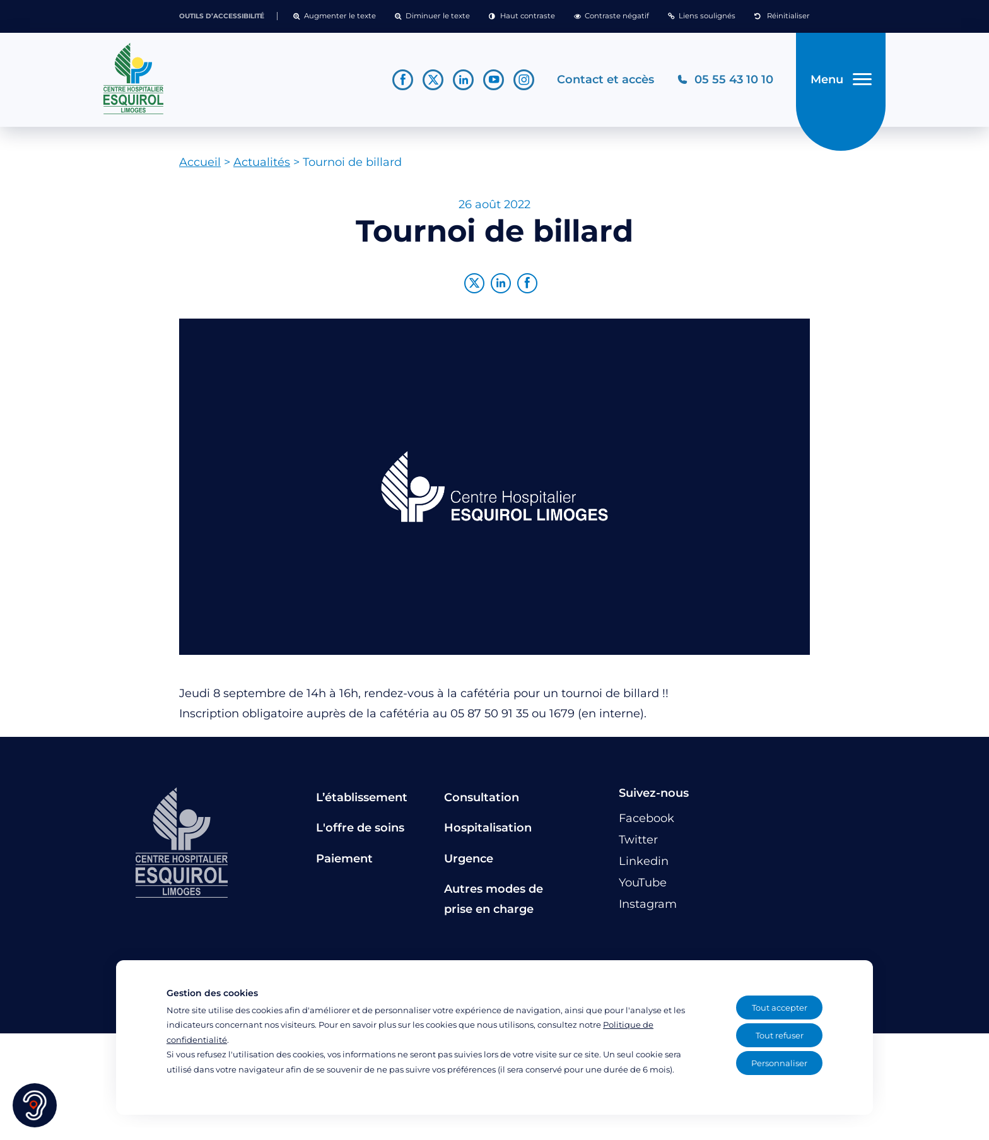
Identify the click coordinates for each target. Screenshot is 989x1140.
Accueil (200, 165)
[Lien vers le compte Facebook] (402, 81)
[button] (334, 16)
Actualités (261, 165)
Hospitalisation (488, 830)
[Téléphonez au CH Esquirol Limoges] (724, 81)
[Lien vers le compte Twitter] (432, 81)
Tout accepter (779, 1007)
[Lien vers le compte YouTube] (493, 81)
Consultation (481, 800)
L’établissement (361, 800)
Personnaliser (779, 1063)
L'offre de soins (360, 830)
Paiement (344, 861)
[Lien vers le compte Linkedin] (462, 81)
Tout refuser (780, 1035)
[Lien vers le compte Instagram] (523, 81)
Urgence (468, 861)
